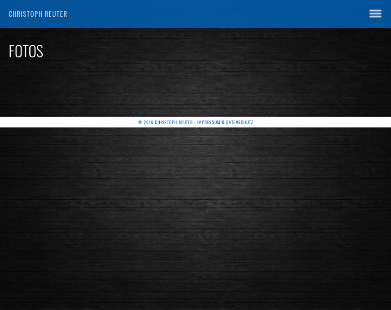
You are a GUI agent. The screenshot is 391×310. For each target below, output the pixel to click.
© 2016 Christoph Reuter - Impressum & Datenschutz (195, 122)
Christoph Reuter (38, 14)
